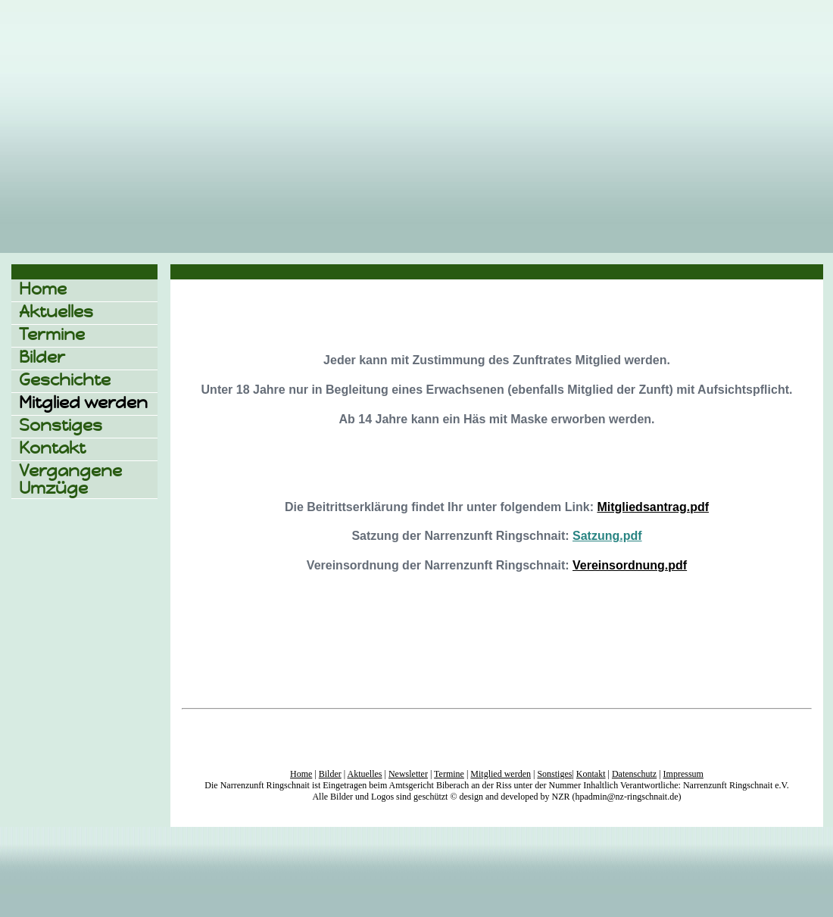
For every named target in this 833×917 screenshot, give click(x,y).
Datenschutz (634, 774)
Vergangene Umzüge (70, 479)
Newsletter (408, 774)
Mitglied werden (83, 402)
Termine (52, 334)
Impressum (683, 774)
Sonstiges (60, 425)
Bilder (42, 357)
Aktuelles (56, 311)
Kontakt (52, 448)
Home (43, 289)
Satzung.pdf (607, 535)
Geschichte (65, 380)
